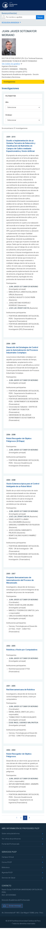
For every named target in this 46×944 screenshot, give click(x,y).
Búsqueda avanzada (10, 22)
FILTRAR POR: (10, 96)
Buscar (40, 17)
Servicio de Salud (8, 878)
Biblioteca (5, 867)
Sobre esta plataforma (10, 833)
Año (6, 102)
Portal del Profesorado (10, 844)
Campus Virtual (8, 857)
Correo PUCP (7, 862)
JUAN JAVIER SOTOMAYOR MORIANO (23, 287)
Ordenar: (8, 115)
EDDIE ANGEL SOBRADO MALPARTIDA (23, 723)
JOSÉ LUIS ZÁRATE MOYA (19, 308)
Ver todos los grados (11, 63)
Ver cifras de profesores (11, 839)
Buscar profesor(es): (9, 13)
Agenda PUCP (7, 872)
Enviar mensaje (15, 906)
